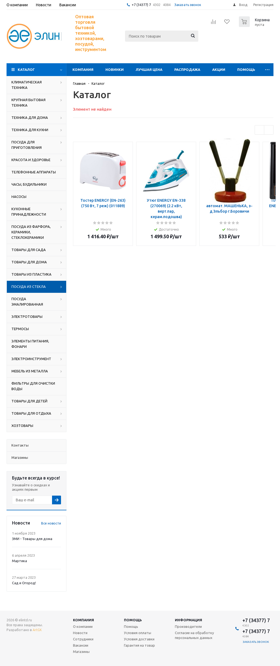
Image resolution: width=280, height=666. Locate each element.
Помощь (246, 69)
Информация (188, 620)
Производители (188, 626)
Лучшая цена (149, 69)
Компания (82, 69)
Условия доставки (139, 639)
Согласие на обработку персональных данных (194, 635)
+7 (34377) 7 (141, 5)
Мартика (19, 561)
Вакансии (80, 645)
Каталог (26, 69)
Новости (80, 633)
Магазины (81, 651)
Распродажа (187, 69)
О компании (83, 626)
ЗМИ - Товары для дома (32, 539)
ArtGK (37, 630)
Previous (259, 129)
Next (268, 129)
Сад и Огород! (24, 583)
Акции (218, 69)
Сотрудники (83, 639)
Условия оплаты (137, 633)
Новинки (114, 69)
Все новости (51, 523)
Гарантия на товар (139, 645)
